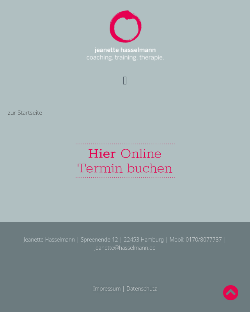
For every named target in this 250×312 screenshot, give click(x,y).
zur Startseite (25, 112)
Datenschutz (141, 288)
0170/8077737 (204, 239)
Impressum (107, 288)
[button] (125, 80)
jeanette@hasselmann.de (125, 247)
